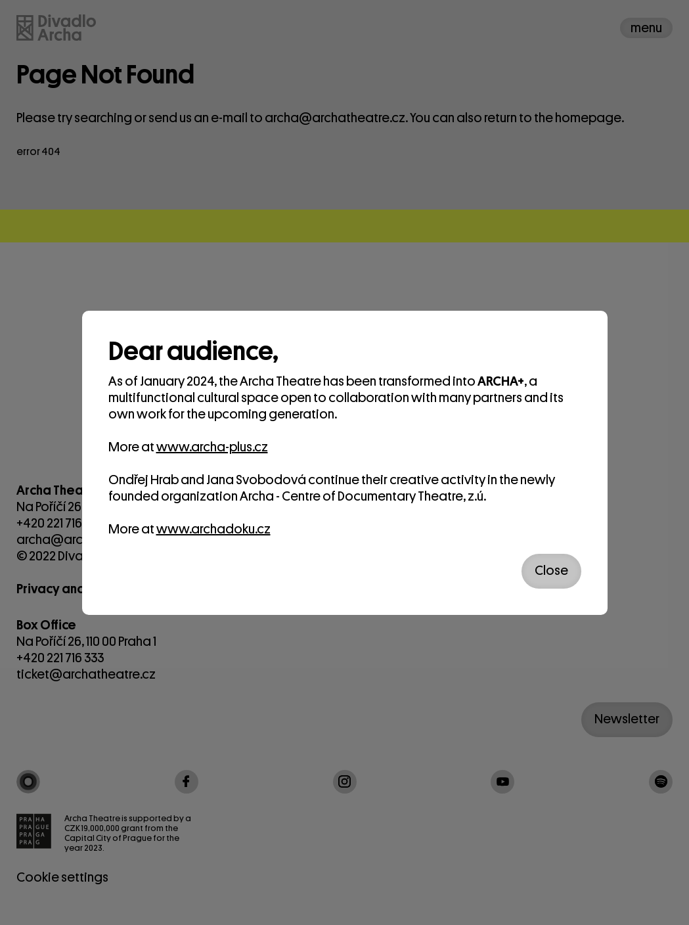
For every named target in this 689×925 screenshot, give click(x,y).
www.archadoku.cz (213, 529)
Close (551, 570)
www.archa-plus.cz (212, 447)
